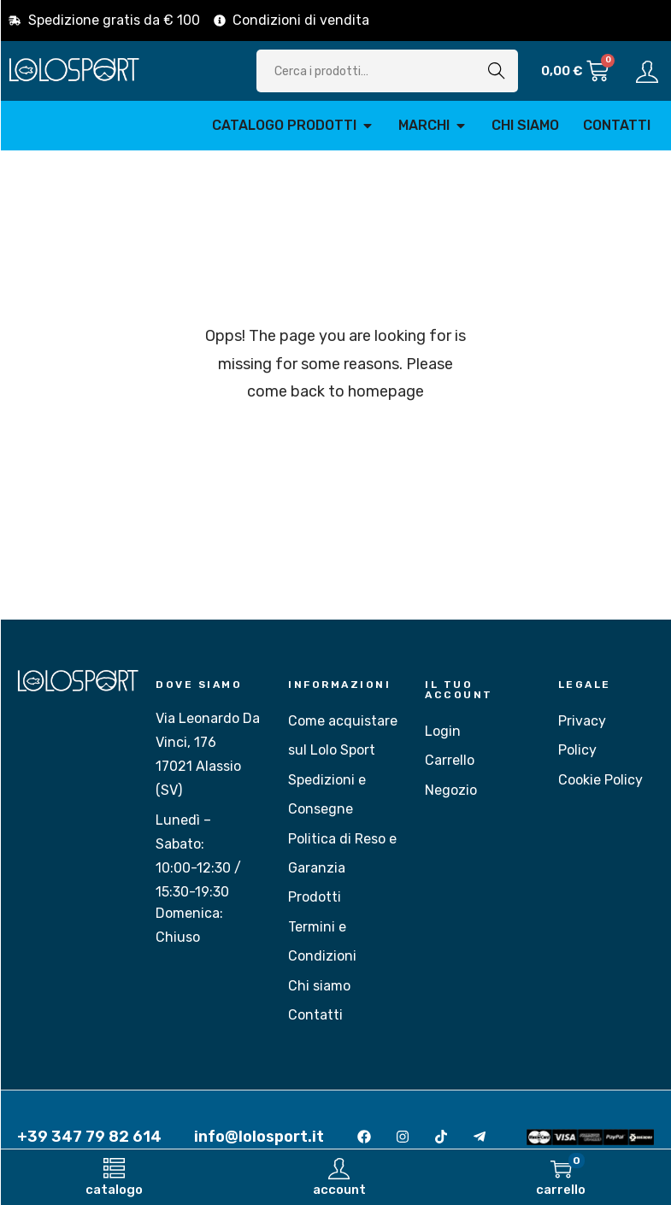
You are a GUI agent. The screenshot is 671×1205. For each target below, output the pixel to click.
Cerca (496, 70)
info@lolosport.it (259, 1136)
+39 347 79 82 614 (89, 1136)
